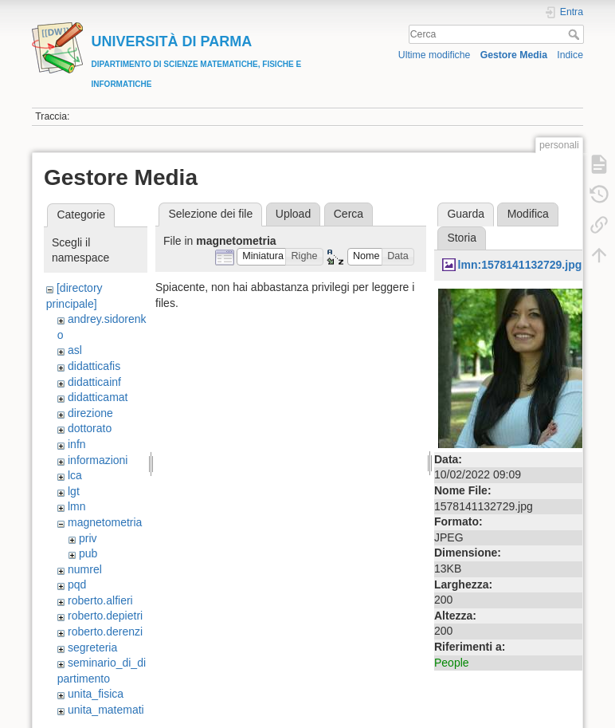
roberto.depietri (105, 615)
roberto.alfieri (100, 600)
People (451, 662)
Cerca (575, 34)
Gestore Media (513, 55)
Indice (570, 55)
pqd (77, 584)
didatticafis (94, 366)
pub (88, 553)
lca (75, 475)
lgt (74, 491)
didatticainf (94, 382)
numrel (85, 569)
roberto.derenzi (105, 631)
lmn (77, 506)
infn (77, 444)
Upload (293, 213)
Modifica (528, 213)
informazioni (97, 460)
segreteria (92, 647)
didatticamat (97, 397)
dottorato (90, 428)
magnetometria (105, 522)
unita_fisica (95, 693)
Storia (461, 237)
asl (75, 350)
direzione (90, 413)
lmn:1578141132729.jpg (520, 264)
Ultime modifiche (434, 55)
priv (88, 538)
